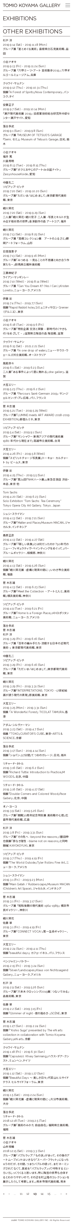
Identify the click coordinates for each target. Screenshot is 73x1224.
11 (21, 1193)
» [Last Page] (66, 1193)
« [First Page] (3, 1193)
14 (42, 1193)
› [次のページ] (61, 1193)
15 (48, 1193)
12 (27, 1193)
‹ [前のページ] (9, 1193)
